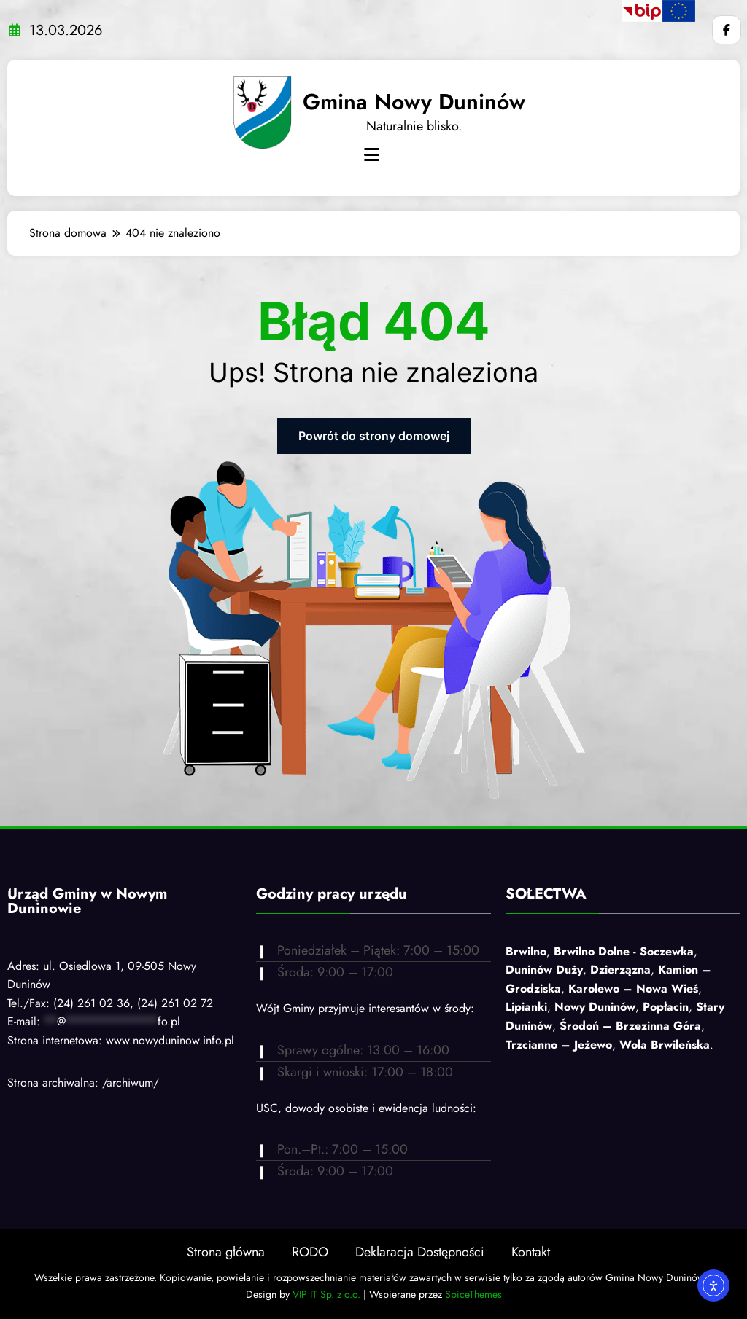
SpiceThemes (473, 1294)
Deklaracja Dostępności (419, 1251)
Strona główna (226, 1251)
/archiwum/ (130, 1082)
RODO (310, 1251)
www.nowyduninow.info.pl (170, 1040)
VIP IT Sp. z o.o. (326, 1294)
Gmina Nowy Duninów (414, 101)
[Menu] (371, 155)
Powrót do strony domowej (373, 435)
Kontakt (530, 1251)
